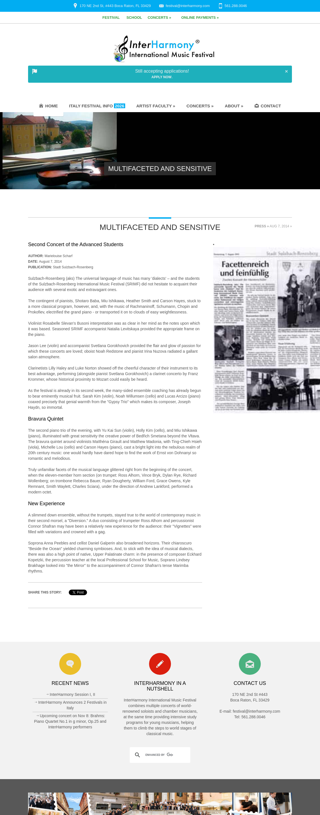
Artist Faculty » (155, 105)
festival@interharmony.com (188, 6)
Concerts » (159, 17)
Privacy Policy (263, 804)
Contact (268, 105)
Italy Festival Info (97, 105)
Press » (262, 226)
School (134, 17)
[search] (159, 755)
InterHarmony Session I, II (72, 694)
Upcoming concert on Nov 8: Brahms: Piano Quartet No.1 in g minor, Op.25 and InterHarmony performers (70, 721)
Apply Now (162, 77)
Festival (111, 17)
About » (234, 105)
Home (48, 105)
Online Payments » (200, 17)
